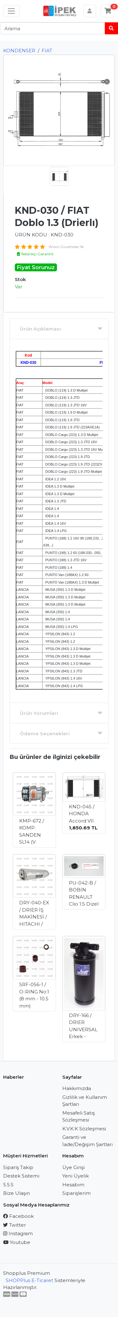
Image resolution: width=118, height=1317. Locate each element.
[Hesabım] (89, 11)
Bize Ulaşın (16, 1193)
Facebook (18, 1216)
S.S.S (8, 1185)
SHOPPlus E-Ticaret (29, 1280)
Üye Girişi (73, 1167)
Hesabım (73, 1185)
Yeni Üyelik (75, 1176)
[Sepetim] (108, 11)
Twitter (14, 1225)
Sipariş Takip (18, 1167)
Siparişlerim (76, 1193)
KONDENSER (19, 51)
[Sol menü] (11, 11)
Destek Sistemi (21, 1176)
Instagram (18, 1233)
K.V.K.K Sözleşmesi (84, 1129)
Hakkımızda (76, 1088)
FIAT (47, 51)
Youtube (16, 1242)
